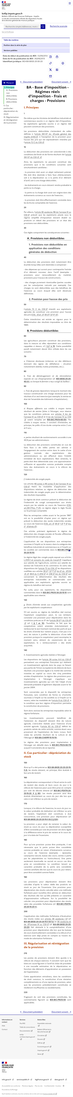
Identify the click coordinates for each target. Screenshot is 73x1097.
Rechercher (43, 26)
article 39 (54, 620)
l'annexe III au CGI (38, 924)
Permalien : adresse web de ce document (50, 63)
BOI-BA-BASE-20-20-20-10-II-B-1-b (39, 921)
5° (54, 314)
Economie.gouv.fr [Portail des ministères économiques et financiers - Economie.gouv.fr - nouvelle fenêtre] (43, 1047)
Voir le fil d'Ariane (8, 32)
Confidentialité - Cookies (52, 1086)
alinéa (31, 526)
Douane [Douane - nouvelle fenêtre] (40, 1039)
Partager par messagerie (50, 76)
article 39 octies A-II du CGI (56, 659)
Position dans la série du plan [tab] (15, 45)
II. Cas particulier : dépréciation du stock (11, 109)
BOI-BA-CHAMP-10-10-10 (45, 737)
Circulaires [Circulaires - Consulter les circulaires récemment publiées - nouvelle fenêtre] (40, 1035)
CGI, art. (48, 523)
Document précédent (33, 81)
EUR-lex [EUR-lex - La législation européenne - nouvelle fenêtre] (40, 1043)
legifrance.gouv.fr (42, 1079)
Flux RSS (22, 1023)
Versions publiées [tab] (10, 50)
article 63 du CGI (49, 726)
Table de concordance (27, 1027)
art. (40, 314)
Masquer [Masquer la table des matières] (10, 82)
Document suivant (60, 81)
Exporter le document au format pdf (50, 56)
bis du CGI (60, 574)
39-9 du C (34, 574)
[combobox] (22, 26)
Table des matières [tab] (11, 40)
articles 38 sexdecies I (55, 918)
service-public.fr (23, 1079)
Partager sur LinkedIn (57, 69)
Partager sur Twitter (50, 69)
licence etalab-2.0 (49, 1094)
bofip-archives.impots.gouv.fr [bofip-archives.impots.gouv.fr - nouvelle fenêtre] (27, 1036)
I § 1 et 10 (38, 623)
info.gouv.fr (7, 1079)
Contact (4, 1029)
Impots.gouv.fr (42, 1050)
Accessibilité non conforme (11, 1086)
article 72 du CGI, (47, 568)
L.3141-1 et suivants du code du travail (41, 560)
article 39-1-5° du (43, 134)
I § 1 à (49, 346)
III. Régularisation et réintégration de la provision (11, 120)
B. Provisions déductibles (11, 100)
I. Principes (9, 87)
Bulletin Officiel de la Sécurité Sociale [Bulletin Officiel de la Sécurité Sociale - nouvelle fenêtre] (44, 1030)
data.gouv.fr (60, 1079)
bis (58, 571)
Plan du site (39, 1086)
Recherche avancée (58, 26)
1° (64, 523)
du (63, 571)
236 (50, 574)
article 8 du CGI (59, 700)
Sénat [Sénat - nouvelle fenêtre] (39, 1054)
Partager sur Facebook (62, 63)
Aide (3, 1026)
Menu (69, 3)
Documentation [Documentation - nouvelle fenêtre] (25, 1031)
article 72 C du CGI (33, 142)
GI (42, 574)
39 (45, 314)
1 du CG (64, 620)
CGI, (34, 314)
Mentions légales (27, 1086)
